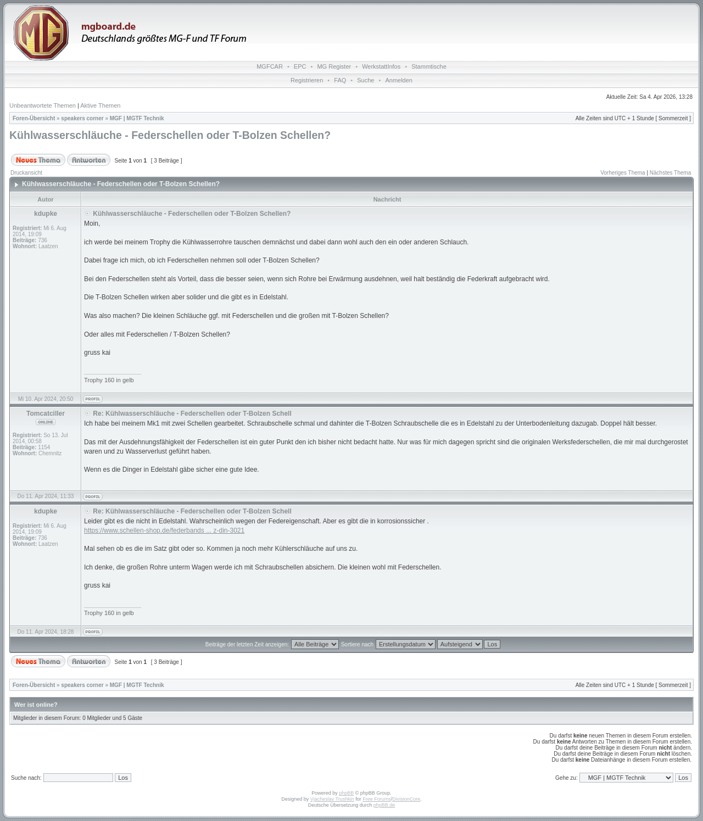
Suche (365, 80)
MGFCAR (269, 66)
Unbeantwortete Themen (42, 105)
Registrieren (307, 80)
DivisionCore (406, 799)
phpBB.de (384, 805)
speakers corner (82, 118)
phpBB (346, 793)
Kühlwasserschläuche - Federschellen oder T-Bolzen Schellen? (170, 135)
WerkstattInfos (381, 66)
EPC (300, 66)
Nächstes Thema (670, 173)
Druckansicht (26, 173)
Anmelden (398, 80)
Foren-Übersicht (34, 118)
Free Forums (376, 799)
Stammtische (429, 66)
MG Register (334, 66)
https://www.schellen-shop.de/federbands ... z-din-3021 (164, 530)
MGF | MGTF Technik (137, 118)
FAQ (340, 80)
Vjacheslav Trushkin (332, 799)
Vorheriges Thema (622, 173)
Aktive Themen (100, 105)
